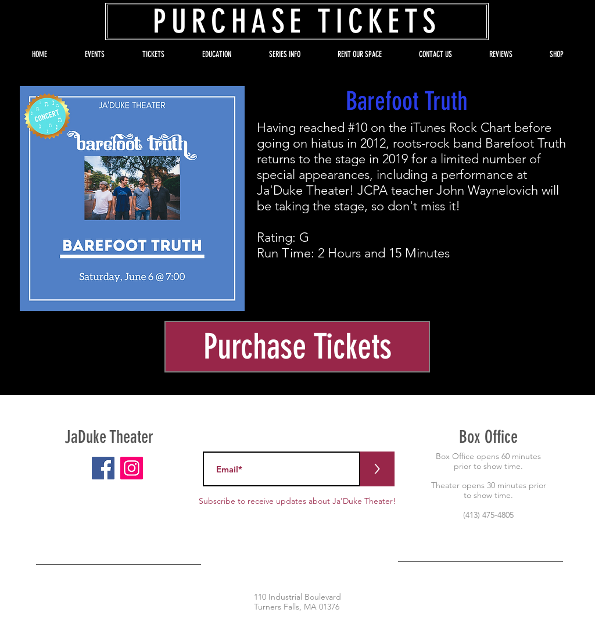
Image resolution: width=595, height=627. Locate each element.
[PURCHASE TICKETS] (297, 21)
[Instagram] (131, 468)
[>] (377, 469)
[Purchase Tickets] (297, 346)
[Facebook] (103, 468)
